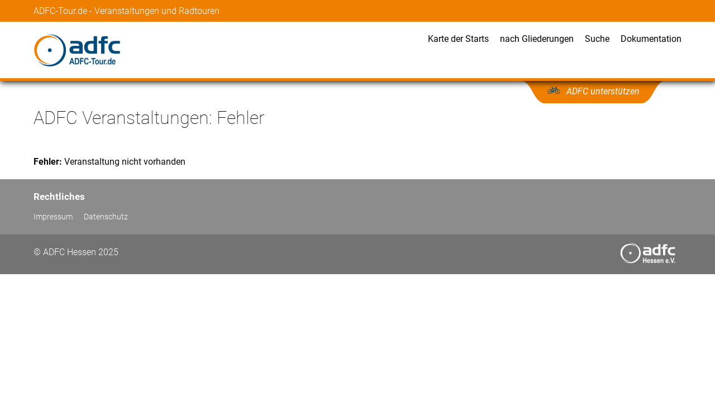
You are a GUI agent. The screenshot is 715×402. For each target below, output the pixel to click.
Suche (597, 39)
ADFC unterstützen (603, 91)
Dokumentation (651, 39)
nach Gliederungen (537, 39)
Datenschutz (106, 217)
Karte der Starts (458, 39)
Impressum (53, 217)
